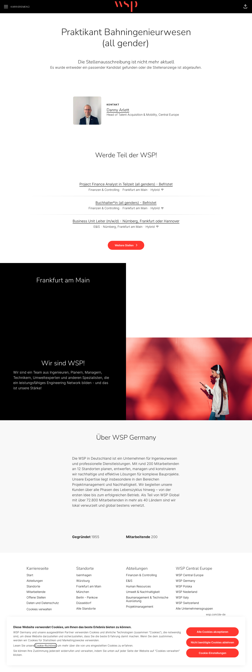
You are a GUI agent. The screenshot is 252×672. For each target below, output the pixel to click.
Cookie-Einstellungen (212, 653)
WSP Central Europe (189, 575)
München (82, 592)
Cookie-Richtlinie (45, 645)
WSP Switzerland (187, 603)
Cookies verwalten (39, 609)
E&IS (129, 580)
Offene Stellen (36, 597)
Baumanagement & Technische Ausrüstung (147, 599)
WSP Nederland (186, 592)
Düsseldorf (83, 603)
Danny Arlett (118, 110)
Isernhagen (84, 575)
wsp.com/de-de (215, 614)
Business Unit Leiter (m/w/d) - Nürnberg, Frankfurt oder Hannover (126, 221)
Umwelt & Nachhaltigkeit (143, 592)
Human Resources (138, 586)
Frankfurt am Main (88, 586)
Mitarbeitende (36, 592)
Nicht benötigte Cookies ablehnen (212, 642)
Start (30, 575)
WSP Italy (182, 597)
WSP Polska (184, 586)
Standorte (33, 586)
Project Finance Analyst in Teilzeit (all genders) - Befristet (126, 184)
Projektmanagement (139, 606)
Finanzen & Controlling (141, 575)
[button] (245, 6)
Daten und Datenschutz (43, 603)
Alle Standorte (86, 608)
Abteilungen (35, 580)
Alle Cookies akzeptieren (212, 631)
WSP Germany (185, 580)
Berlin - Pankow (87, 597)
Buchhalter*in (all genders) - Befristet (126, 202)
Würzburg (83, 580)
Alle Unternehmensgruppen (194, 608)
